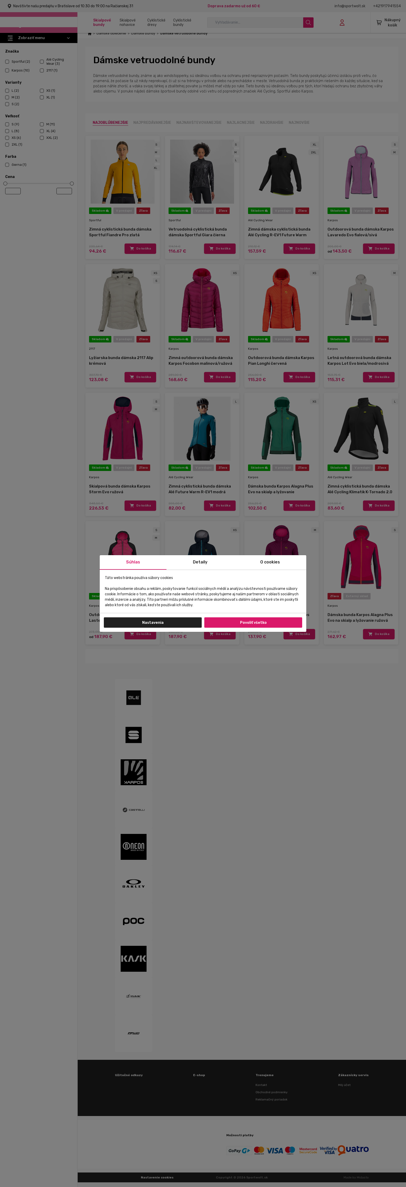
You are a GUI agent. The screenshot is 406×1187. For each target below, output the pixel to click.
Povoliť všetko (253, 622)
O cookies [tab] (270, 562)
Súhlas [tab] (133, 562)
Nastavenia (153, 622)
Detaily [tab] (200, 562)
